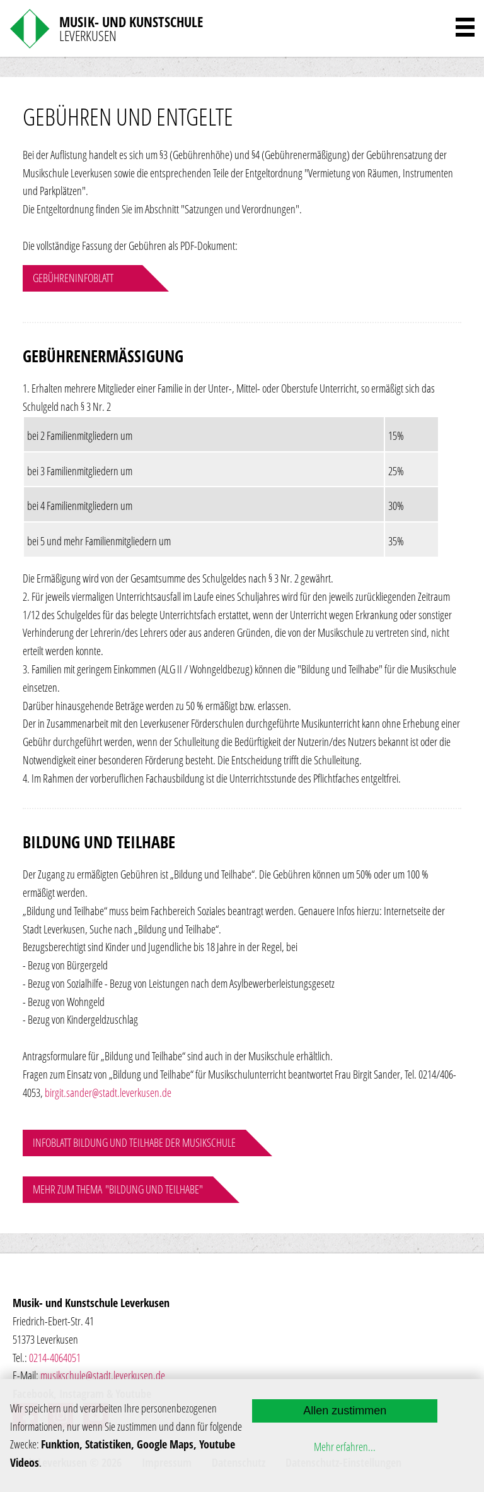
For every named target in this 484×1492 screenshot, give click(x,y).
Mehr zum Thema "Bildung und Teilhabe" (118, 1189)
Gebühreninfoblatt (73, 277)
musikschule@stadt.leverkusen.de (102, 1375)
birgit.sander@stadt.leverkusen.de (108, 1092)
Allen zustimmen (344, 1410)
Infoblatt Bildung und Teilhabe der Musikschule (134, 1142)
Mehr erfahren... (345, 1446)
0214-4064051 (55, 1357)
